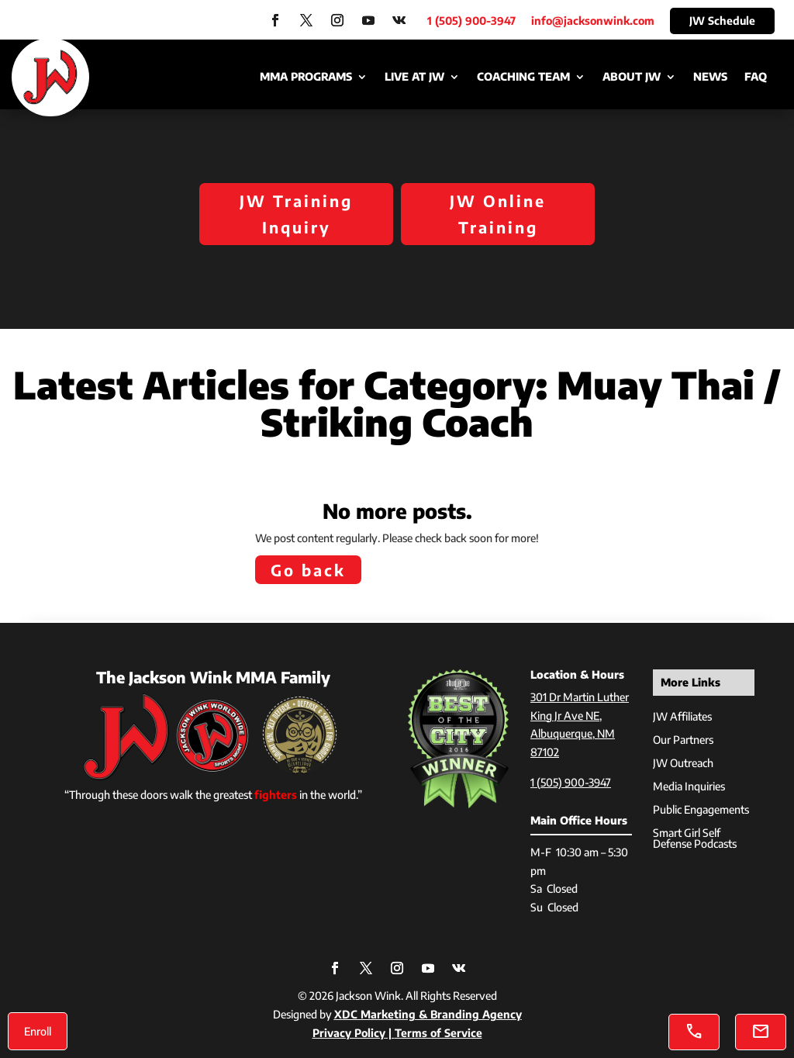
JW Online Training (498, 214)
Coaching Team (523, 77)
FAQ (755, 77)
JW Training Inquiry (296, 214)
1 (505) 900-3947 (570, 782)
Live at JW (414, 77)
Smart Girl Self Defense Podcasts (695, 839)
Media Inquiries (689, 787)
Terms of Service (438, 1032)
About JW (631, 77)
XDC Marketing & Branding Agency (428, 1014)
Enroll (37, 1031)
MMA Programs (306, 77)
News (710, 77)
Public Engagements (701, 810)
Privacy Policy (348, 1032)
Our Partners (683, 740)
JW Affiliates (682, 717)
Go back (308, 569)
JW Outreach (683, 763)
